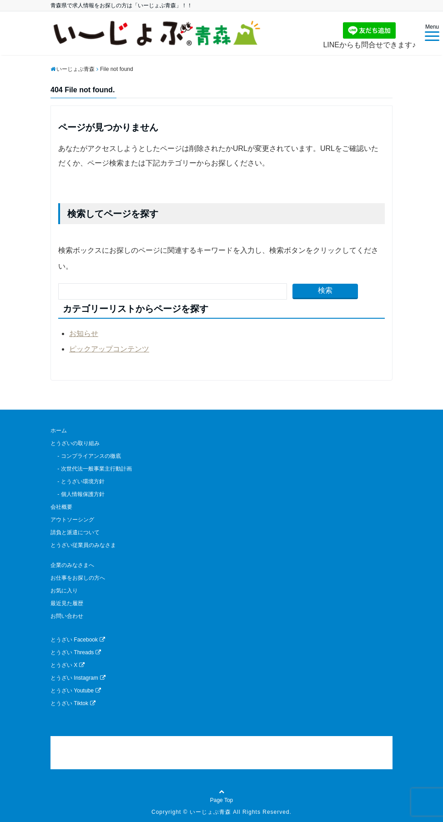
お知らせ (83, 333)
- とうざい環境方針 (77, 481)
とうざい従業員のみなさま (83, 545)
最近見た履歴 (66, 603)
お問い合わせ (66, 616)
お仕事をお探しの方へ (77, 578)
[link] (221, 752)
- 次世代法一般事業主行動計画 (91, 469)
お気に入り (64, 590)
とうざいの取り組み (75, 443)
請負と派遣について (75, 532)
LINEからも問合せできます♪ (369, 35)
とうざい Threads (75, 652)
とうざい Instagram (78, 678)
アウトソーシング (72, 519)
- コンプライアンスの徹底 (85, 456)
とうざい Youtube (75, 690)
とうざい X (67, 665)
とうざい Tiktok (73, 703)
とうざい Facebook (77, 640)
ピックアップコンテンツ (109, 349)
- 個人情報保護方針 (77, 494)
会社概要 (61, 507)
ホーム (58, 430)
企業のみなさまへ (72, 565)
